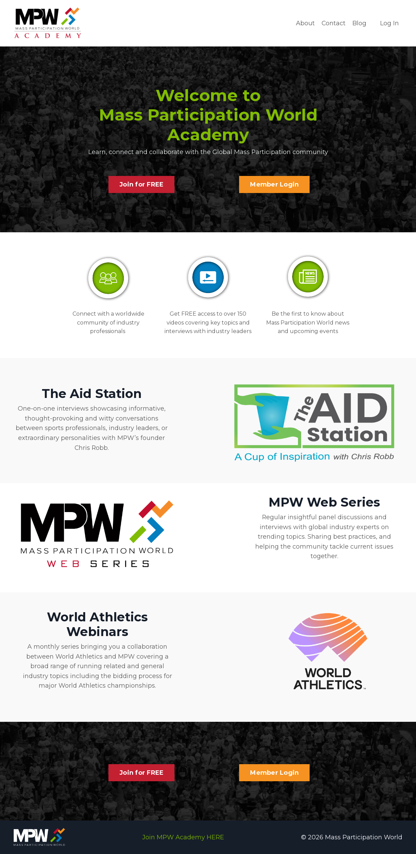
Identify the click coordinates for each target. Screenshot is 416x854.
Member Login (274, 184)
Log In (389, 23)
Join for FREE (141, 184)
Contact (333, 23)
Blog (359, 23)
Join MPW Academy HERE (183, 837)
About (305, 23)
